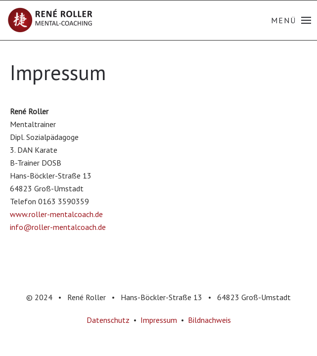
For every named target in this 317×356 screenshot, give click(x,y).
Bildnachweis (209, 320)
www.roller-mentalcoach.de (56, 214)
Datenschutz (108, 320)
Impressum (158, 320)
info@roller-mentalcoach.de (58, 227)
